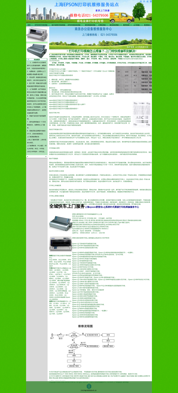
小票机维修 (102, 25)
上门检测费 (33, 89)
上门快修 (136, 25)
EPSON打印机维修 (41, 25)
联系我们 (147, 25)
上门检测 (34, 107)
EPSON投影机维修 (74, 25)
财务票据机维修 (90, 25)
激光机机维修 (114, 25)
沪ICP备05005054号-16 (88, 390)
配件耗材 (126, 25)
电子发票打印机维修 (58, 25)
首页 (29, 25)
